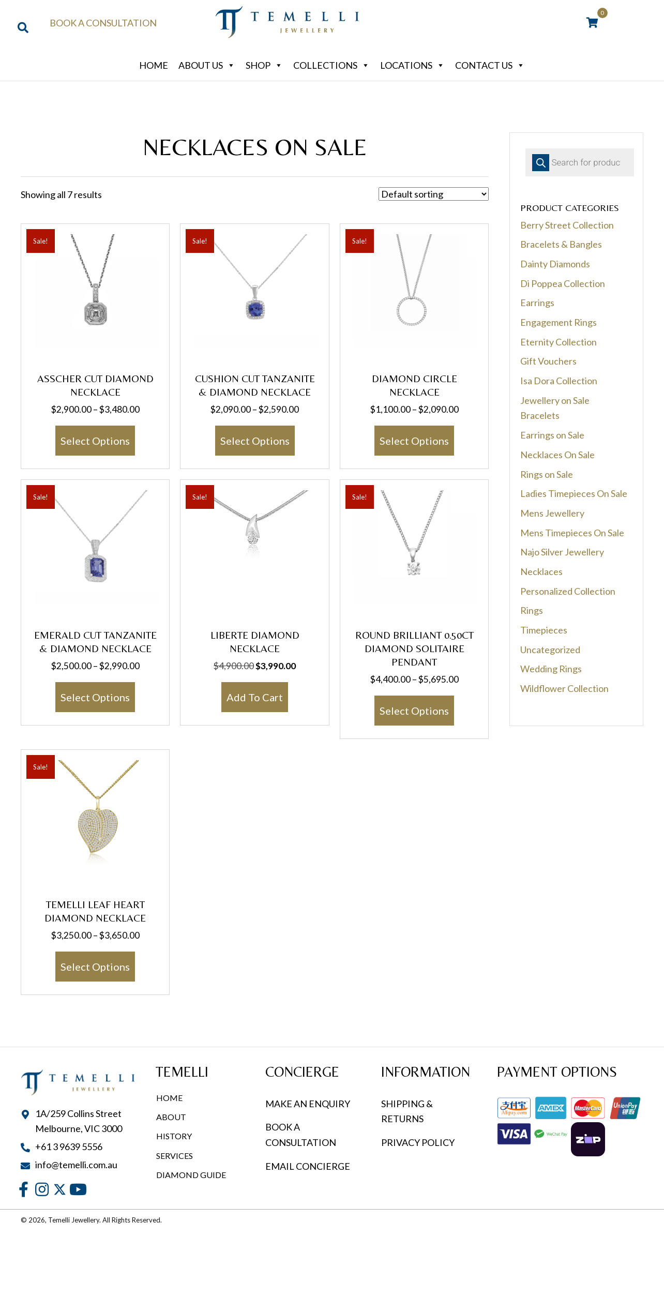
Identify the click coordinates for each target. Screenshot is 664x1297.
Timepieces (543, 630)
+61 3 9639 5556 (68, 1146)
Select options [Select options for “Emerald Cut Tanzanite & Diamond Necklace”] (95, 697)
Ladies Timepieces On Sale (573, 493)
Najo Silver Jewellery (562, 551)
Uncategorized (550, 649)
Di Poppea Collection (562, 283)
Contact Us (490, 65)
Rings (531, 610)
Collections (331, 65)
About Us (206, 65)
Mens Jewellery (552, 513)
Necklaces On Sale (557, 454)
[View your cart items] (592, 23)
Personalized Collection (567, 591)
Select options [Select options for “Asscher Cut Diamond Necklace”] (95, 440)
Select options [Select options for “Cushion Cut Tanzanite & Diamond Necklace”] (255, 440)
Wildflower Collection (564, 688)
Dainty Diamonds (555, 263)
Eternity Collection (558, 342)
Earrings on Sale (552, 435)
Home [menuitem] (169, 1098)
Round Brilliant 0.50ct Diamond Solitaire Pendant (414, 648)
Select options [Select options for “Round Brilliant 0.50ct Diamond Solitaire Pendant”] (414, 710)
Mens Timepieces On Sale (572, 532)
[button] (23, 1189)
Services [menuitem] (174, 1155)
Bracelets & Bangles (561, 244)
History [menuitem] (174, 1136)
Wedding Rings (551, 668)
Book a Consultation (103, 22)
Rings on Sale (546, 474)
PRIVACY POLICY (418, 1142)
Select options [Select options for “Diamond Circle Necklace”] (414, 440)
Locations (412, 65)
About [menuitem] (171, 1117)
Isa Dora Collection (558, 380)
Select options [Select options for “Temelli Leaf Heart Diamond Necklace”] (95, 966)
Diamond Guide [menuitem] (191, 1175)
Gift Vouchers (548, 361)
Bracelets (540, 415)
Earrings (537, 302)
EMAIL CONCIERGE (308, 1166)
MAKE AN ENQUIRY (307, 1103)
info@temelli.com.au (76, 1164)
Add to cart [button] (255, 697)
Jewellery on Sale (555, 400)
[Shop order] (434, 194)
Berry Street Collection (567, 225)
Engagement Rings (558, 322)
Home (153, 65)
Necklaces (541, 571)
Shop (264, 65)
